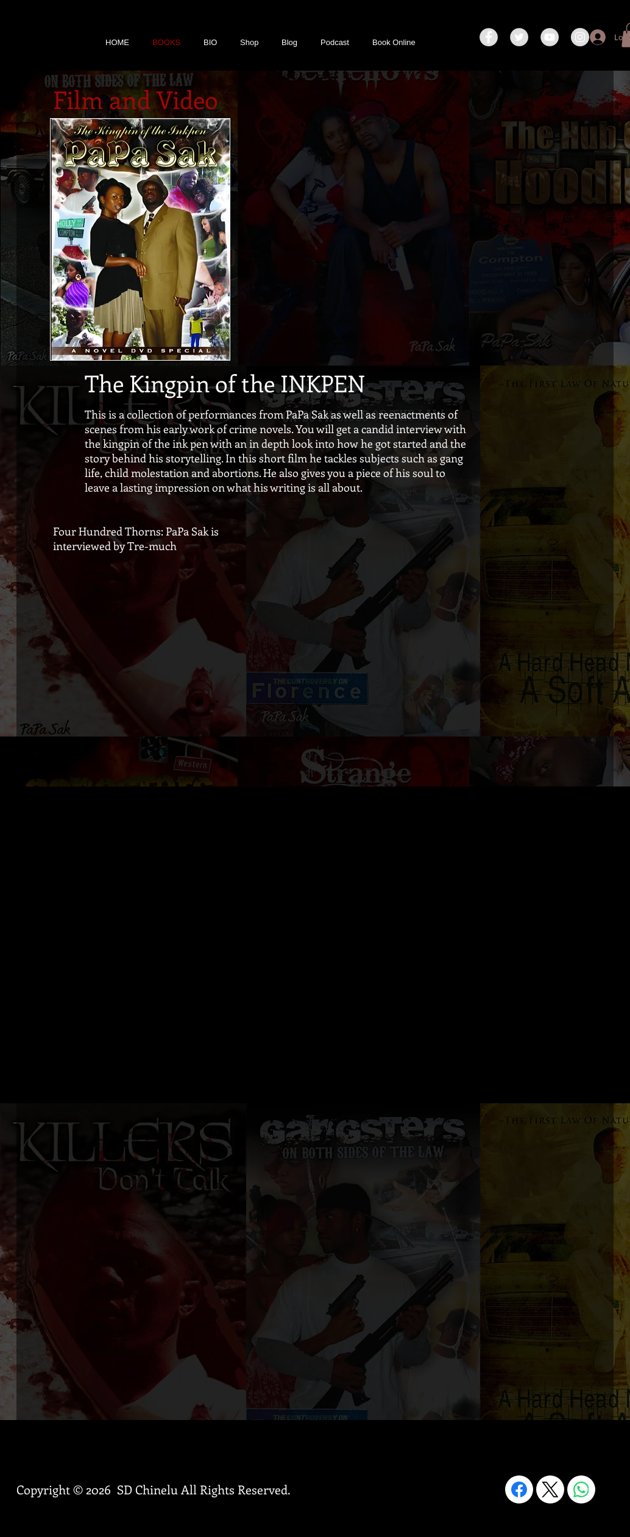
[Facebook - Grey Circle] (489, 37)
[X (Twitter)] (550, 1489)
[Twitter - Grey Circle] (519, 37)
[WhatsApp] (581, 1489)
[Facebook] (519, 1489)
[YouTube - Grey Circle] (549, 37)
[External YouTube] (431, 614)
